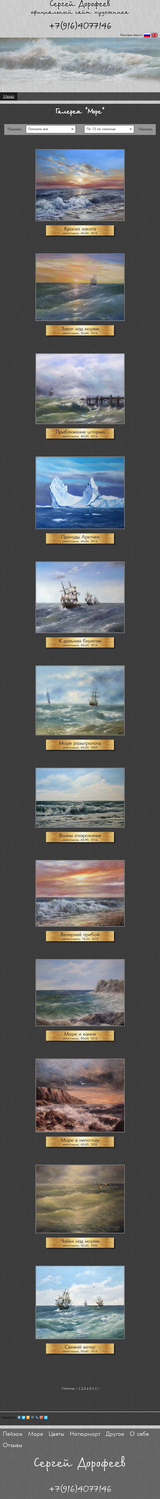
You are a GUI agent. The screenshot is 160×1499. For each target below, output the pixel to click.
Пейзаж (13, 1434)
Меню (8, 96)
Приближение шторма (80, 432)
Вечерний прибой (80, 934)
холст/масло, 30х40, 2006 (80, 1245)
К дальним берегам (80, 641)
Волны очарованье (80, 835)
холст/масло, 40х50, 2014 (80, 436)
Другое (115, 1434)
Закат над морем (80, 329)
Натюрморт (85, 1434)
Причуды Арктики (80, 537)
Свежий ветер (80, 1347)
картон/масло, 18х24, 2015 (80, 939)
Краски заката (80, 229)
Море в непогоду (80, 1140)
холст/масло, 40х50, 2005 (80, 1144)
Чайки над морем (80, 1241)
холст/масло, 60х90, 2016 (80, 840)
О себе (139, 1434)
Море (35, 1434)
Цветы (56, 1434)
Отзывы (12, 1445)
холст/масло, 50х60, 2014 (80, 333)
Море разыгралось (80, 743)
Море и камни (80, 1034)
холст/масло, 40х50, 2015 (80, 233)
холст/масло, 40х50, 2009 (80, 747)
